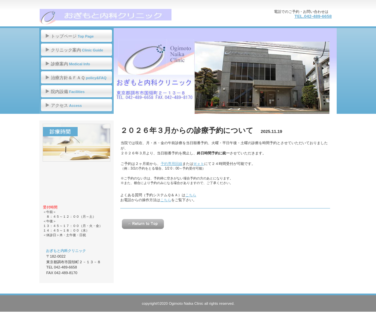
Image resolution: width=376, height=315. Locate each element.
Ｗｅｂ (198, 164)
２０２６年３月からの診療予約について (186, 130)
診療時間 (76, 143)
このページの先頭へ (143, 224)
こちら (190, 195)
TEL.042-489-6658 (313, 16)
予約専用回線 (171, 164)
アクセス (76, 184)
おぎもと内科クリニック (105, 16)
